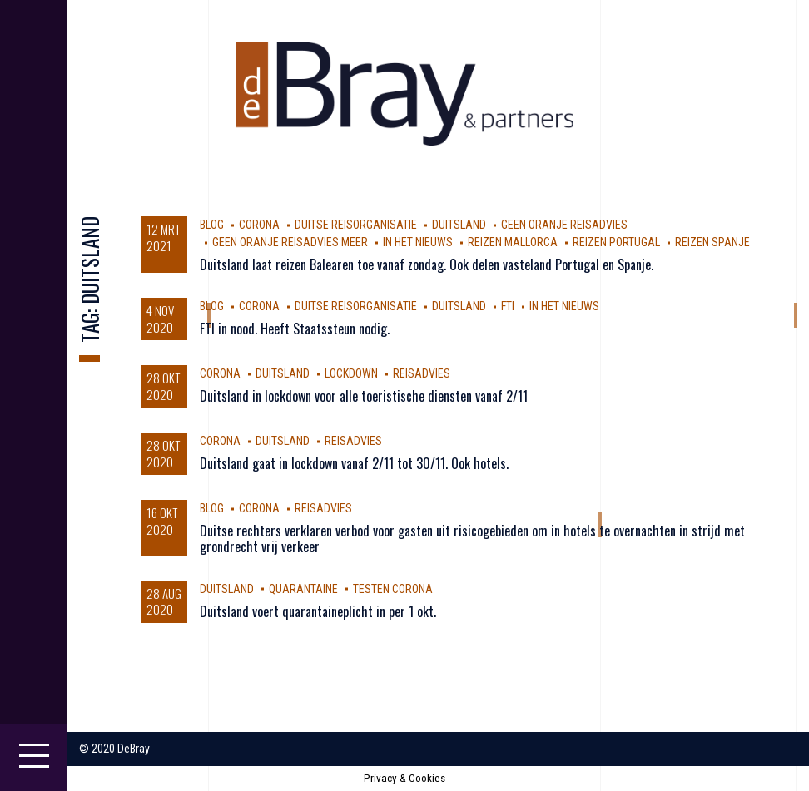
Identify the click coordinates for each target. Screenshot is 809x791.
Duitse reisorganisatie (356, 224)
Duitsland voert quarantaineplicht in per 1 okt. (318, 611)
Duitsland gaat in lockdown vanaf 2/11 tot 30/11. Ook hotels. (354, 463)
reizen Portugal (616, 242)
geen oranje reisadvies (564, 224)
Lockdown (351, 373)
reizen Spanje (712, 242)
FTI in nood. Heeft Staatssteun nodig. (295, 329)
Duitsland (459, 224)
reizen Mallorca (513, 242)
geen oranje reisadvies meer (290, 242)
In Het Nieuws (418, 242)
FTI (507, 306)
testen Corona (393, 589)
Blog (212, 224)
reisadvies (421, 373)
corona (259, 224)
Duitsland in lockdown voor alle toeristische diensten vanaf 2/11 (364, 396)
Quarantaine (303, 589)
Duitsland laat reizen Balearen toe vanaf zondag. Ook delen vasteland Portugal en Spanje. (426, 264)
